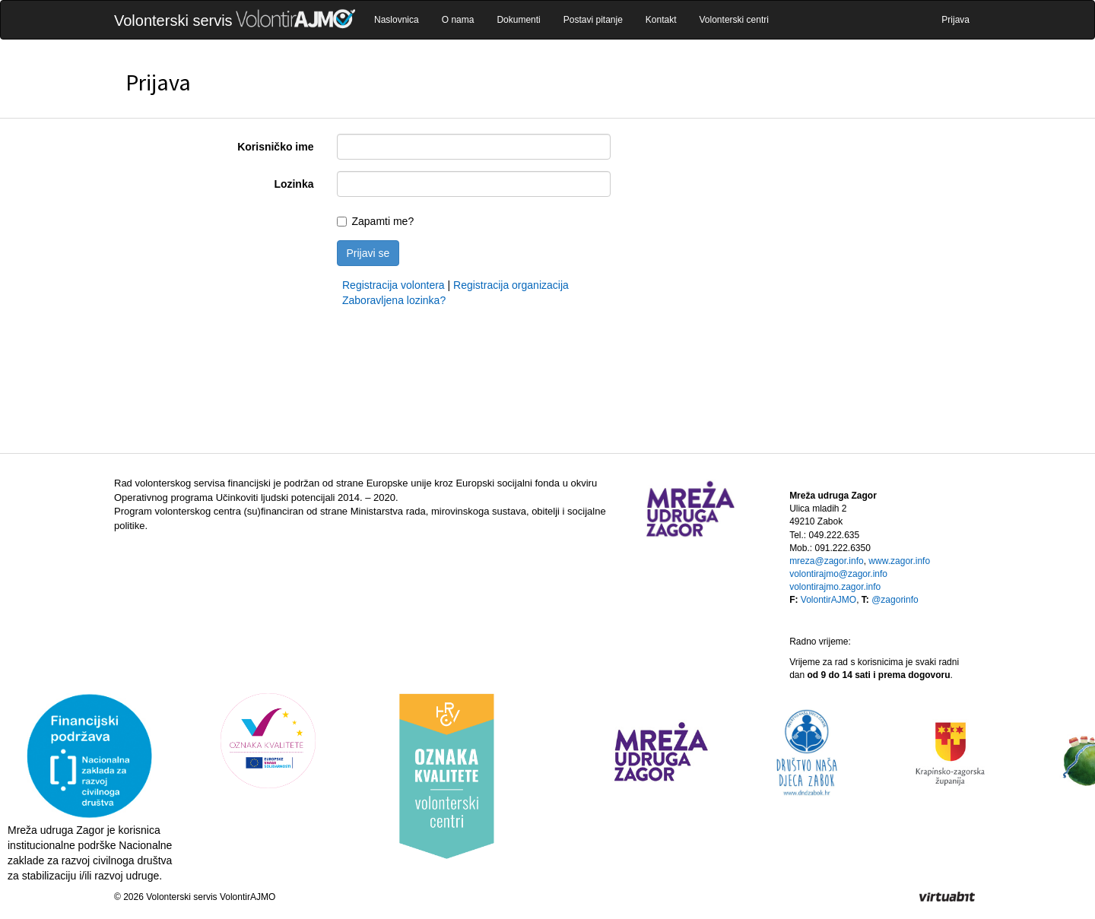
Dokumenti (518, 19)
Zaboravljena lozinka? (394, 300)
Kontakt (661, 19)
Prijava (955, 19)
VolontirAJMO (828, 599)
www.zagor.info (899, 561)
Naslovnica (396, 19)
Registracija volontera (393, 285)
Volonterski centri (734, 19)
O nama (458, 19)
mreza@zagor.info (826, 561)
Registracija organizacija (511, 285)
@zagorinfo (895, 599)
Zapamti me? (383, 221)
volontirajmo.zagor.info (835, 587)
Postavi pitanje (593, 19)
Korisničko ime (275, 147)
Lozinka (293, 184)
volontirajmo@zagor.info (838, 574)
